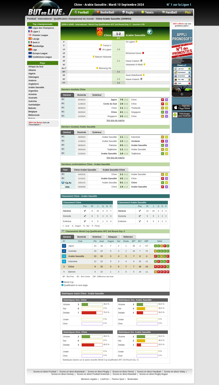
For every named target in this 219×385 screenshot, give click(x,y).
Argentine (33, 91)
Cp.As (66, 183)
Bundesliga (36, 46)
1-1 (124, 108)
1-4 (124, 187)
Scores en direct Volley (174, 371)
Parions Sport (118, 379)
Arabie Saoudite (36, 87)
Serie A (34, 42)
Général (67, 95)
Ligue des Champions (41, 28)
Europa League (38, 53)
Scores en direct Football (44, 371)
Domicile (81, 95)
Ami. (65, 187)
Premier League (38, 35)
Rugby (127, 12)
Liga (32, 49)
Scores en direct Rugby (98, 371)
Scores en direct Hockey (62, 374)
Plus (188, 12)
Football (82, 12)
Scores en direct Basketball (72, 371)
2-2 (124, 116)
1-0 (124, 104)
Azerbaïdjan (34, 105)
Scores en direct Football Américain (93, 374)
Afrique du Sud (35, 66)
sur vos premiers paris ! (182, 25)
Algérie (32, 73)
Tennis (147, 12)
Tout (65, 170)
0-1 (124, 182)
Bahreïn (32, 108)
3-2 (124, 178)
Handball (169, 12)
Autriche (32, 101)
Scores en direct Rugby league (153, 374)
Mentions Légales (89, 379)
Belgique (32, 111)
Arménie (32, 94)
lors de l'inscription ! (39, 123)
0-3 (124, 145)
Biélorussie (34, 115)
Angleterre (33, 84)
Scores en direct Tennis (123, 371)
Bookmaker (133, 379)
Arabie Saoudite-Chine (114, 170)
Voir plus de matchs (115, 120)
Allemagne (33, 77)
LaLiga (33, 38)
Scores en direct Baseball (124, 374)
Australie (32, 98)
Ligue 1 (34, 31)
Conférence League (40, 57)
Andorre (32, 80)
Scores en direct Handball (149, 371)
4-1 (124, 112)
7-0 (124, 99)
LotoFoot (104, 379)
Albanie (32, 70)
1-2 (124, 141)
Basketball (105, 12)
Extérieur (97, 95)
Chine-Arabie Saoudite (85, 170)
